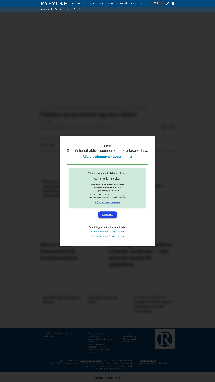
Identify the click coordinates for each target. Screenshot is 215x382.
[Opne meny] (173, 3)
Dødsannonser (106, 3)
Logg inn (167, 3)
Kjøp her (107, 214)
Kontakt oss (137, 3)
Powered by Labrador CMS (107, 378)
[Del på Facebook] (164, 128)
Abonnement (129, 339)
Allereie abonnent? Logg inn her (108, 156)
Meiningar (89, 3)
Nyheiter (76, 3)
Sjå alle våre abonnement (107, 203)
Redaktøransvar (148, 360)
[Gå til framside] (53, 3)
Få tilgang (158, 3)
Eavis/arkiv (122, 3)
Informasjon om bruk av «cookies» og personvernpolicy (107, 366)
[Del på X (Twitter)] (168, 128)
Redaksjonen (129, 336)
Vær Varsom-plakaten (91, 360)
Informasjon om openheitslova (107, 368)
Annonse (127, 341)
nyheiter (47, 139)
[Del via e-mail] (172, 128)
